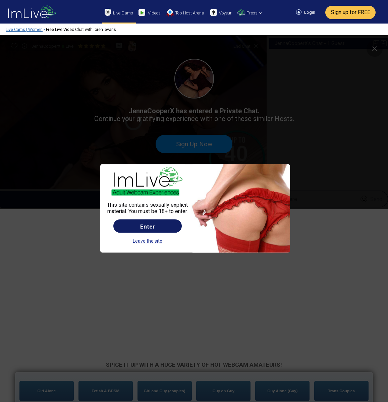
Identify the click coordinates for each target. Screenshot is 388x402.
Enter (147, 191)
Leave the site (147, 205)
